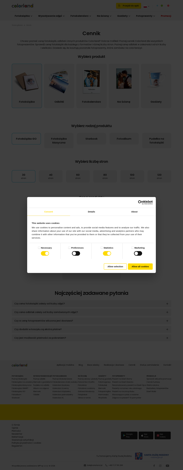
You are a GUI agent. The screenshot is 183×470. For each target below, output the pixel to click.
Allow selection (115, 266)
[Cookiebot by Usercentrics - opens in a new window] (140, 202)
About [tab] (134, 211)
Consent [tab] (48, 211)
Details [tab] (91, 211)
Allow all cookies (140, 266)
